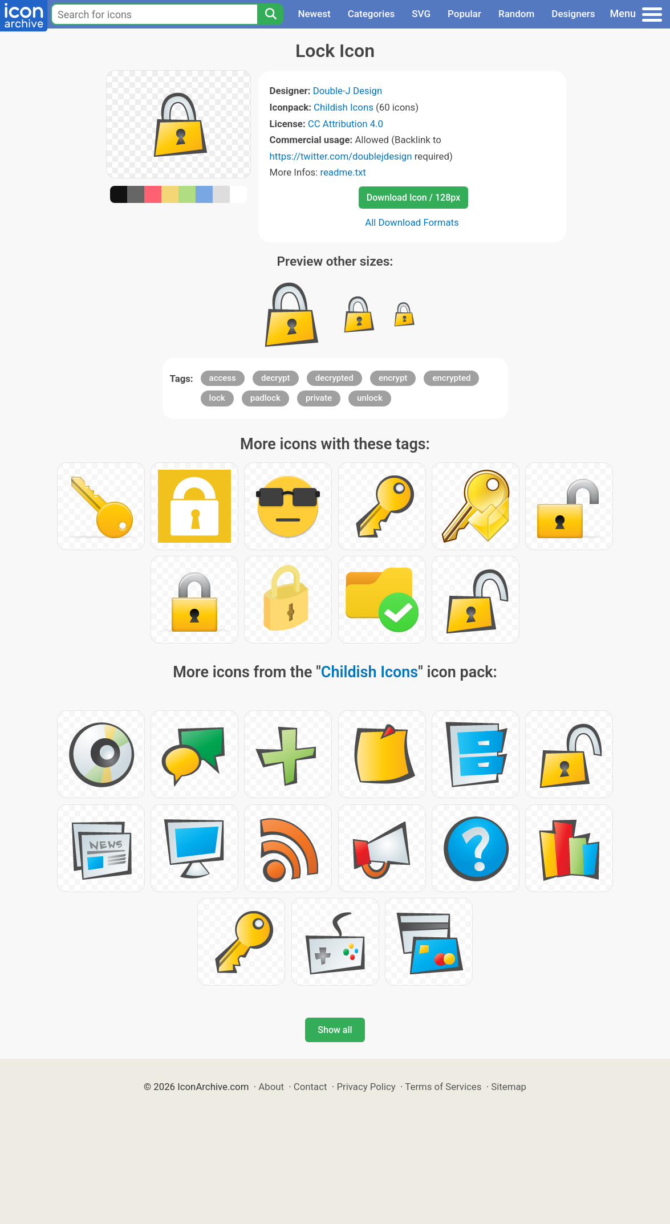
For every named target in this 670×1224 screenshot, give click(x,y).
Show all (335, 1029)
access (222, 378)
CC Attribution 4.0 (345, 123)
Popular (464, 13)
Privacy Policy (365, 1086)
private (319, 398)
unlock (370, 398)
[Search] (270, 14)
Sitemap (508, 1086)
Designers (573, 13)
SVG (421, 13)
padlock (265, 398)
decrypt (275, 378)
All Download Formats (412, 222)
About (271, 1086)
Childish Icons (343, 107)
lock (217, 398)
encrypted (451, 378)
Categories (371, 13)
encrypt (393, 378)
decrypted (334, 378)
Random (516, 13)
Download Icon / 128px (413, 197)
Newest (314, 13)
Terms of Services (443, 1086)
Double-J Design (348, 90)
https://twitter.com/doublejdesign (341, 156)
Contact (310, 1086)
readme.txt (343, 172)
